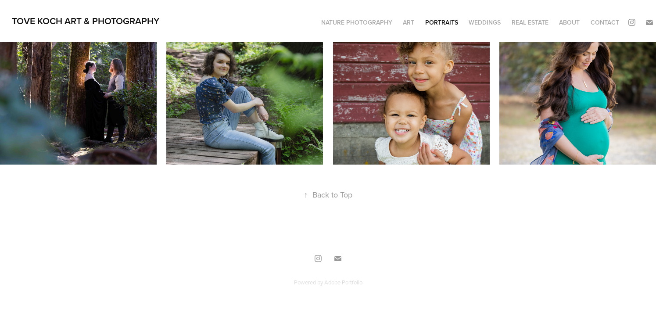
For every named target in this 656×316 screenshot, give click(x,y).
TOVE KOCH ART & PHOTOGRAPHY (85, 20)
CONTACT (605, 22)
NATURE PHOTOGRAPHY (356, 22)
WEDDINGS (485, 22)
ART (408, 22)
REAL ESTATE (530, 22)
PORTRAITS (441, 22)
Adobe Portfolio (343, 282)
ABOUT (569, 22)
